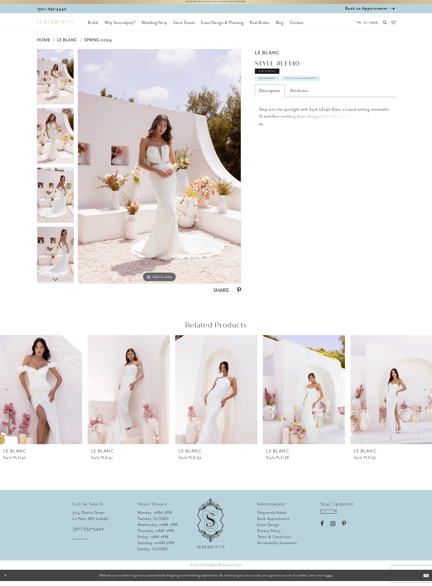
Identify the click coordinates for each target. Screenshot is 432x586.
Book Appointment (283, 97)
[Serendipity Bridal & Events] (55, 27)
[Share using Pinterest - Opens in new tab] (239, 295)
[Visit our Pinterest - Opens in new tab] (344, 533)
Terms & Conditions (274, 541)
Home (43, 45)
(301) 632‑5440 (88, 533)
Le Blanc (67, 45)
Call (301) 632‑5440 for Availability (301, 113)
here (329, 580)
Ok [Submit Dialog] (423, 580)
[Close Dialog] (8, 580)
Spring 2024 (98, 45)
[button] (367, 27)
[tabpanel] (55, 83)
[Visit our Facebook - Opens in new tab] (322, 533)
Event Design (268, 529)
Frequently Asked (272, 517)
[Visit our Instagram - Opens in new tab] (332, 533)
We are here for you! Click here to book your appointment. (216, 4)
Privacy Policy (269, 535)
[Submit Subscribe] (353, 519)
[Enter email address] (339, 519)
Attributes (299, 128)
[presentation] (41, 394)
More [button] (264, 163)
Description (269, 128)
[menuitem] (93, 27)
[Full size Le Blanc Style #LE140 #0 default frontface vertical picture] (159, 171)
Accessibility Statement (277, 548)
